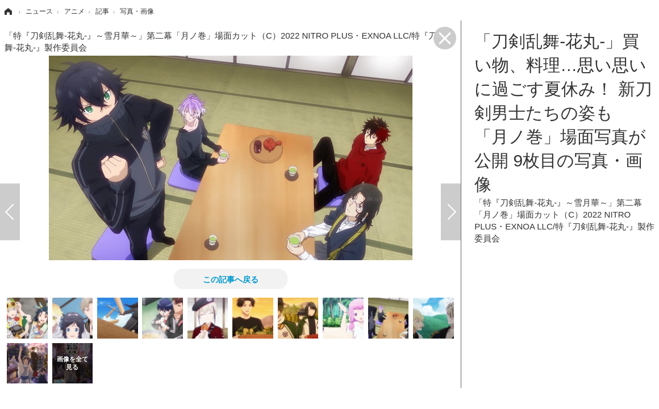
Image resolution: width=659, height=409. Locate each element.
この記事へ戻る (230, 279)
